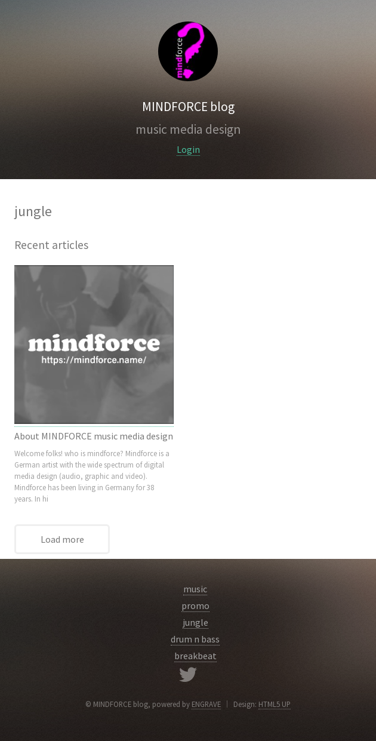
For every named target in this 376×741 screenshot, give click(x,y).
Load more (62, 539)
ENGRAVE (206, 704)
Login (188, 149)
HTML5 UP (274, 704)
